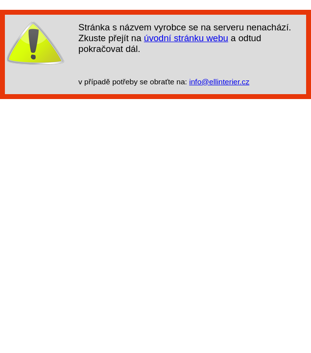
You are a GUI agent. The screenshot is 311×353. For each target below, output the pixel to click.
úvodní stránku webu (186, 38)
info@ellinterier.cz (219, 81)
